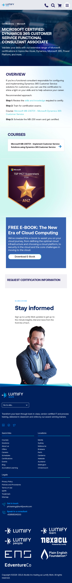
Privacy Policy (7, 482)
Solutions (5, 443)
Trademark (6, 494)
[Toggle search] (53, 5)
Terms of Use (7, 488)
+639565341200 (14, 514)
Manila (40, 440)
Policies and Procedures (11, 485)
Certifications (8, 24)
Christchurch (43, 468)
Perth (40, 452)
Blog (3, 465)
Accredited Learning (10, 468)
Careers (5, 452)
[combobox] (3, 405)
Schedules (6, 455)
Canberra (41, 455)
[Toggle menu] (67, 5)
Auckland (41, 462)
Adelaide (41, 459)
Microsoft (21, 24)
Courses (5, 440)
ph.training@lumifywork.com (19, 506)
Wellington (42, 465)
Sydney (41, 443)
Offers (4, 449)
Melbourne (42, 446)
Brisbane (41, 449)
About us (5, 446)
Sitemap (5, 497)
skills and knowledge (35, 100)
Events (4, 462)
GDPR (4, 491)
